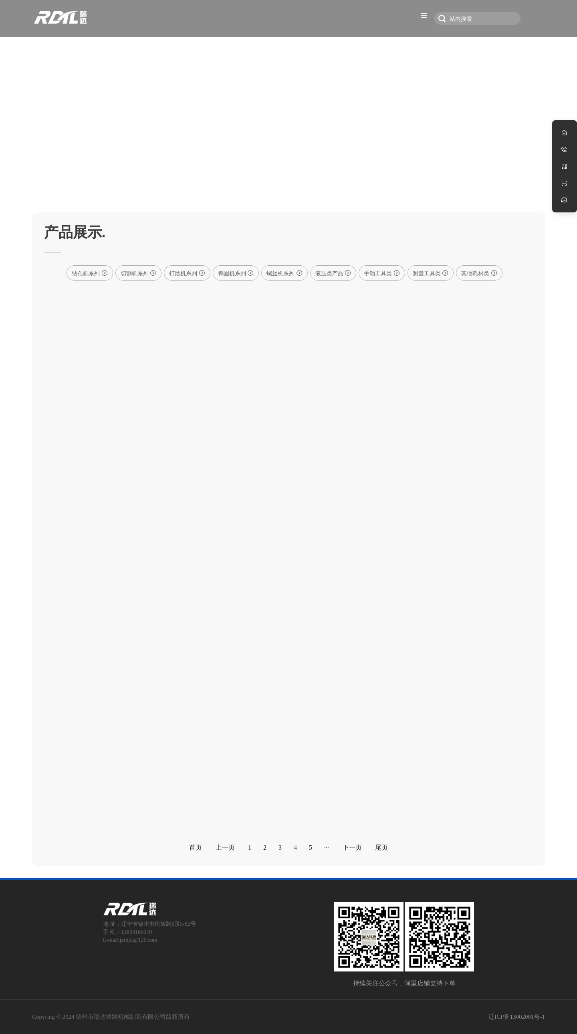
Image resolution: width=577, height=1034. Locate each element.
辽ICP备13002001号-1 (516, 1017)
